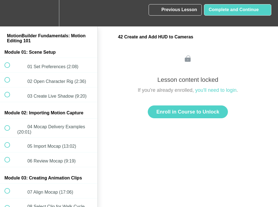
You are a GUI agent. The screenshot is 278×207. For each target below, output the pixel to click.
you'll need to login (216, 90)
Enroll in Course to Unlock (187, 112)
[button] (10, 13)
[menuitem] (48, 13)
